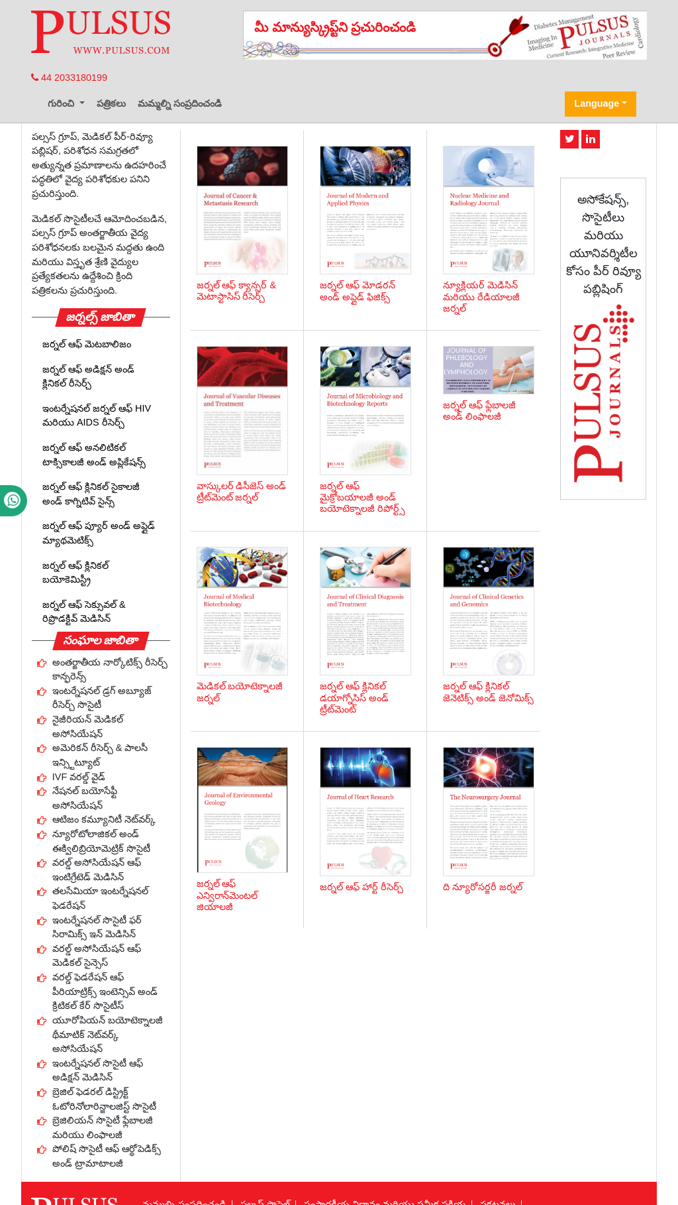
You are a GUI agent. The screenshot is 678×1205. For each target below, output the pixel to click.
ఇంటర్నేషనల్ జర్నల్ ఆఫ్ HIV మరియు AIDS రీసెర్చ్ (96, 415)
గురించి (62, 103)
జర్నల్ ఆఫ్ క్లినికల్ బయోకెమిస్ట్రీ (75, 572)
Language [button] (596, 103)
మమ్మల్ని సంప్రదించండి (180, 103)
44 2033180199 (69, 77)
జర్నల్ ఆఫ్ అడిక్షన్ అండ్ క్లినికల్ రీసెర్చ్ (88, 376)
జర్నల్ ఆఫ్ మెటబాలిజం (86, 344)
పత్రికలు (111, 103)
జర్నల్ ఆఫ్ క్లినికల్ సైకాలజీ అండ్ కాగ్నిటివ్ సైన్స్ (91, 493)
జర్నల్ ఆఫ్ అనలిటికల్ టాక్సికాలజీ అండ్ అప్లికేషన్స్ (94, 454)
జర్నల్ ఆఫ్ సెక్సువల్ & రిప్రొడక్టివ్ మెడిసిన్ (84, 611)
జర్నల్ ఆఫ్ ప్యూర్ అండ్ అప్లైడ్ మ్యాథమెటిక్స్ (98, 532)
